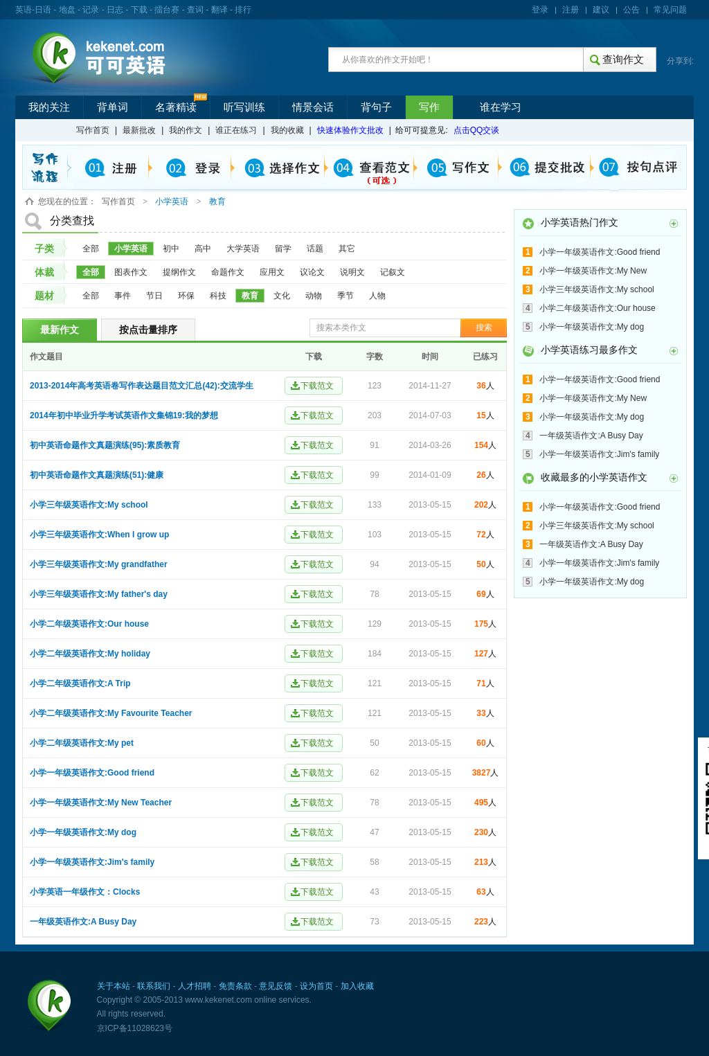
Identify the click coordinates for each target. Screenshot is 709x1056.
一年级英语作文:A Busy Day (83, 922)
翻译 (219, 10)
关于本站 (113, 986)
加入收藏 (357, 986)
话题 (315, 248)
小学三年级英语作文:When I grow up (99, 534)
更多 (674, 224)
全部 (90, 248)
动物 (313, 296)
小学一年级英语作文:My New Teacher (101, 802)
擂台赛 (166, 10)
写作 (429, 107)
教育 (250, 296)
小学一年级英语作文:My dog (83, 832)
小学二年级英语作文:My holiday (90, 654)
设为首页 (316, 986)
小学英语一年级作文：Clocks (85, 892)
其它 (347, 248)
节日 (154, 296)
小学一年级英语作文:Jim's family (92, 862)
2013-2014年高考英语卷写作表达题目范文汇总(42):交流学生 (141, 386)
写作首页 (92, 130)
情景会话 (313, 107)
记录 (90, 10)
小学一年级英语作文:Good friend (92, 773)
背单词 (112, 107)
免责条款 (235, 986)
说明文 (352, 272)
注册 (570, 10)
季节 (345, 296)
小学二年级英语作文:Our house (89, 624)
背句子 (376, 107)
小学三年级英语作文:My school (89, 505)
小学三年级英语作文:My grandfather (99, 564)
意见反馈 (275, 986)
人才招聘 (194, 986)
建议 (601, 10)
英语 (23, 10)
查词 (195, 10)
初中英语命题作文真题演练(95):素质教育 (105, 445)
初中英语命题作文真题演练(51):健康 (96, 475)
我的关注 (49, 107)
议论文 (312, 272)
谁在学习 (500, 107)
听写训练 (244, 107)
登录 (540, 10)
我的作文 (185, 130)
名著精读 (176, 107)
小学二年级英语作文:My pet (82, 743)
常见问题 (670, 10)
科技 (218, 296)
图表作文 (130, 272)
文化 (281, 296)
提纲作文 (179, 272)
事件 (122, 296)
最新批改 (139, 130)
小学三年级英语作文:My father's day (99, 594)
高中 (203, 248)
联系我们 (153, 986)
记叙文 (392, 272)
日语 (43, 10)
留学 (283, 248)
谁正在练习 (236, 130)
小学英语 (130, 248)
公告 (631, 10)
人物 (377, 296)
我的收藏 (287, 130)
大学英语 (243, 248)
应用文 (272, 272)
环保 (186, 296)
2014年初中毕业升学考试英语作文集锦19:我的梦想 (124, 415)
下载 (139, 10)
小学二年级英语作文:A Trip (80, 683)
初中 (171, 248)
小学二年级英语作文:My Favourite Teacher (111, 713)
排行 (243, 10)
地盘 (67, 10)
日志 (115, 10)
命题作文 (227, 272)
